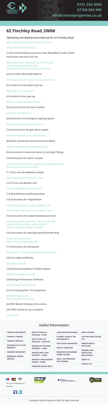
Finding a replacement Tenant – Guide (42, 360)
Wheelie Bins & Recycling (88, 344)
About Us (86, 359)
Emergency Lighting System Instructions (25, 124)
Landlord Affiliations (67, 332)
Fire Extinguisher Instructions (20, 298)
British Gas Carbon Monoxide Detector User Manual (30, 79)
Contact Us (87, 364)
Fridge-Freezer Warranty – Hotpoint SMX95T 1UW (29, 210)
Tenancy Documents (16, 332)
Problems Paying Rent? (42, 366)
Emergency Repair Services (15, 357)
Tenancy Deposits (15, 341)
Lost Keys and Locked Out (91, 337)
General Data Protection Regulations (88, 352)
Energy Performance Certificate (21, 284)
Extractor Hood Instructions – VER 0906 (24, 227)
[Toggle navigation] (8, 23)
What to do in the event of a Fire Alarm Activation (29, 42)
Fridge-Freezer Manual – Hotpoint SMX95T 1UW (28, 205)
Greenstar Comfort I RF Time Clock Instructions (28, 68)
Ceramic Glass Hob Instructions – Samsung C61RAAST (31, 221)
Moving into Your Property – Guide (40, 354)
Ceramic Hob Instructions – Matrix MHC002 (26, 224)
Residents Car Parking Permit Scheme (67, 353)
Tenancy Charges (15, 336)
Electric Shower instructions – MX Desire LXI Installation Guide (35, 164)
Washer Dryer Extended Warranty (22, 241)
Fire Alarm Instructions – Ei (18, 113)
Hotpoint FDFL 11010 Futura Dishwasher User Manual (31, 252)
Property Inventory (16, 352)
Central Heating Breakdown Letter (22, 65)
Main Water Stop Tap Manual (19, 90)
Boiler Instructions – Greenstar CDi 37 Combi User (29, 62)
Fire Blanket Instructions (17, 295)
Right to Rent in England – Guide (39, 333)
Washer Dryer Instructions (18, 238)
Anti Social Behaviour (67, 343)
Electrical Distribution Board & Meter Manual (27, 146)
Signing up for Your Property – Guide (41, 347)
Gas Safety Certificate (16, 263)
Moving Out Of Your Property (16, 346)
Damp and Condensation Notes (21, 47)
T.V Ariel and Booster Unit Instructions (24, 188)
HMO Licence (12, 315)
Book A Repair (88, 332)
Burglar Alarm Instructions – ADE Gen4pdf (26, 135)
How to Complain (65, 348)
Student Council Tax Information (66, 337)
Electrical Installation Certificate (21, 274)
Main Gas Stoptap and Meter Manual (23, 101)
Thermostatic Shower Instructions (22, 166)
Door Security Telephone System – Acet (24, 177)
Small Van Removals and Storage (66, 360)
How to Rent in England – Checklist (41, 340)
